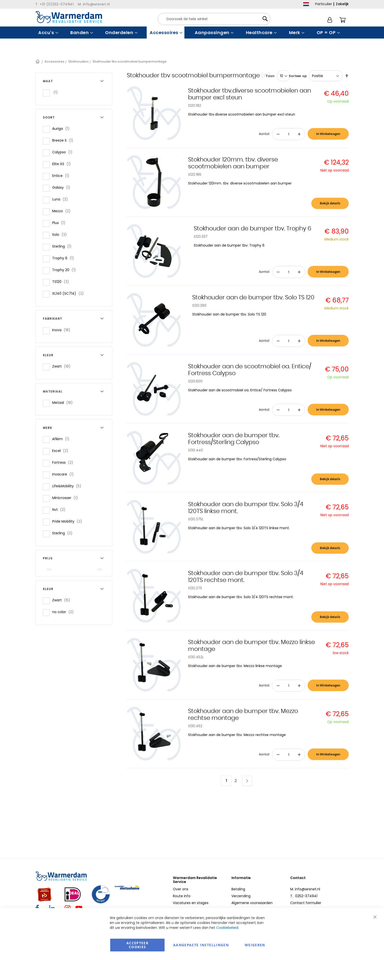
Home (38, 61)
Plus (60, 222)
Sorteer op (298, 76)
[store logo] (68, 17)
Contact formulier (305, 902)
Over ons (180, 889)
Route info (182, 896)
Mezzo (62, 210)
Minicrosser (66, 497)
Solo (61, 234)
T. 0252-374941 (303, 896)
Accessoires (54, 61)
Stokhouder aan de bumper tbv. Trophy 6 (252, 229)
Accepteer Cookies (137, 945)
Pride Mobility (68, 521)
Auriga (62, 128)
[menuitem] (47, 32)
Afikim (62, 438)
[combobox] (214, 19)
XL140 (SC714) (69, 293)
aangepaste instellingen (201, 945)
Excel (61, 450)
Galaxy (62, 187)
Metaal (64, 402)
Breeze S (64, 140)
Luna (61, 199)
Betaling (238, 889)
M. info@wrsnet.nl (305, 889)
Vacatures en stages (190, 902)
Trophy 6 (64, 258)
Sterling (63, 246)
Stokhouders (78, 61)
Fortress (64, 462)
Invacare (64, 474)
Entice (62, 175)
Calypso (63, 152)
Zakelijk (342, 3)
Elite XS (63, 163)
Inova (62, 329)
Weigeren (255, 945)
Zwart (62, 366)
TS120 (62, 281)
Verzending (241, 896)
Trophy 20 (65, 269)
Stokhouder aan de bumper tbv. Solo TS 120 (253, 298)
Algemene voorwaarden (252, 902)
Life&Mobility (68, 485)
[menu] (192, 32)
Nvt (60, 509)
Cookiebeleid (227, 927)
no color (64, 611)
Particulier (323, 3)
